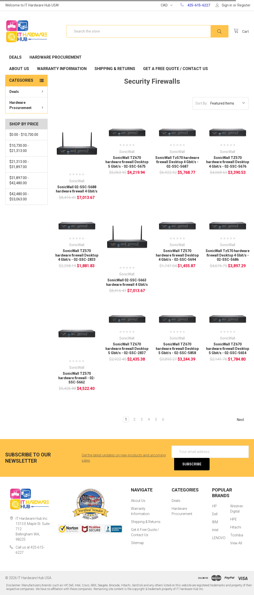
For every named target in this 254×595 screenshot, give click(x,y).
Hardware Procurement (56, 57)
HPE (233, 519)
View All (236, 543)
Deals (15, 57)
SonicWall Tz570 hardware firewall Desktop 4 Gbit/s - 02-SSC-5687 (177, 162)
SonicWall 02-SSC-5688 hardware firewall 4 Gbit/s (76, 189)
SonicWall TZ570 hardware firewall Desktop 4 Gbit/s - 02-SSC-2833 (76, 255)
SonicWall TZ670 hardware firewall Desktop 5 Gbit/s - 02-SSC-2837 (126, 348)
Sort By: (201, 103)
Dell (215, 514)
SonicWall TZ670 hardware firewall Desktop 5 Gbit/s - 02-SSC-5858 (177, 348)
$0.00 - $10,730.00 (23, 135)
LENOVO (218, 538)
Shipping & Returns (115, 68)
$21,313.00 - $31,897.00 (19, 164)
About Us (19, 68)
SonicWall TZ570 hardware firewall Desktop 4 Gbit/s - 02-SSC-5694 (177, 255)
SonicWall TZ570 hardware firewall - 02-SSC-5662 (76, 378)
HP (214, 506)
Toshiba (236, 535)
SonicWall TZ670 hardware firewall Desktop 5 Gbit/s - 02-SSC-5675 (126, 162)
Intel (215, 530)
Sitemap (137, 543)
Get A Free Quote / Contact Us (175, 68)
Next (243, 419)
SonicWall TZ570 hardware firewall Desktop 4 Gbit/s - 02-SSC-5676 (227, 162)
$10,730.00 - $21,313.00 (19, 148)
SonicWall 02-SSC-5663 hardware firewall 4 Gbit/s (127, 282)
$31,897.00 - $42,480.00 (19, 180)
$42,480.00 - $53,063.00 (19, 196)
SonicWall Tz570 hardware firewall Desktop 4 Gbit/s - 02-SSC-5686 (228, 255)
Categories (21, 80)
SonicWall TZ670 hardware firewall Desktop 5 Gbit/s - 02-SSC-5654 (227, 348)
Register (244, 5)
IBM (215, 522)
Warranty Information (62, 68)
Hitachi (235, 527)
